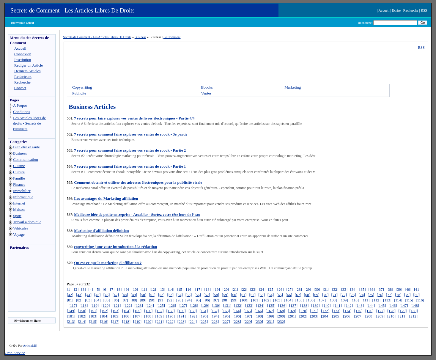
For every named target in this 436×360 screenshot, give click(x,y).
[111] (365, 300)
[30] (317, 289)
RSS (424, 10)
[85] (106, 300)
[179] (402, 311)
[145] (381, 305)
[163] (225, 311)
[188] (148, 316)
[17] (198, 289)
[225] (203, 321)
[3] (83, 289)
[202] (303, 316)
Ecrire (396, 10)
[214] (82, 321)
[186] (126, 316)
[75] (371, 295)
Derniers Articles (27, 71)
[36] (372, 289)
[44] (88, 295)
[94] (188, 300)
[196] (237, 316)
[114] (398, 300)
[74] (362, 295)
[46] (106, 295)
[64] (270, 295)
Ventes (206, 93)
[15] (180, 289)
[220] (148, 321)
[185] (115, 316)
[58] (216, 295)
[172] (325, 311)
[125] (161, 305)
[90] (152, 300)
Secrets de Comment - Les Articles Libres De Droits (72, 10)
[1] (69, 289)
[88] (134, 300)
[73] (353, 295)
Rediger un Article (28, 65)
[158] (170, 311)
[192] (192, 316)
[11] (144, 289)
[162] (214, 311)
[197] (248, 316)
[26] (280, 289)
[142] (348, 305)
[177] (380, 311)
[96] (207, 300)
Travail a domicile (27, 222)
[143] (359, 305)
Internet (19, 203)
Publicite (79, 93)
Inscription (22, 59)
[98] (225, 300)
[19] (216, 289)
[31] (326, 289)
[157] (159, 311)
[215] (93, 321)
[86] (115, 300)
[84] (97, 300)
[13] (162, 289)
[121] (116, 305)
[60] (234, 295)
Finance (19, 184)
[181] (71, 316)
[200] (281, 316)
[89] (143, 300)
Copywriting (82, 87)
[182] (82, 316)
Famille (19, 178)
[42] (70, 295)
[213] (71, 321)
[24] (262, 289)
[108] (332, 300)
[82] (79, 300)
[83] (88, 300)
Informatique (23, 197)
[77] (389, 295)
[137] (293, 305)
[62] (252, 295)
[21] (235, 289)
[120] (105, 305)
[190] (170, 316)
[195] (225, 316)
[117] (73, 305)
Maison (19, 209)
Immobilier (22, 190)
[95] (197, 300)
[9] (126, 289)
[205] (336, 316)
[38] (390, 289)
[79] (407, 295)
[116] (420, 300)
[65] (279, 295)
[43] (79, 295)
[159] (181, 311)
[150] (82, 311)
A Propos (20, 105)
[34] (353, 289)
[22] (244, 289)
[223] (181, 321)
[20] (226, 289)
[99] (234, 300)
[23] (253, 289)
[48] (125, 295)
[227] (225, 321)
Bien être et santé (26, 147)
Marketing (292, 87)
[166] (259, 311)
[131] (227, 305)
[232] (281, 321)
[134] (260, 305)
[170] (303, 311)
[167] (270, 311)
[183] (93, 316)
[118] (84, 305)
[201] (292, 316)
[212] (413, 316)
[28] (298, 289)
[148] (415, 305)
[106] (310, 300)
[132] (238, 305)
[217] (115, 321)
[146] (393, 305)
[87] (125, 300)
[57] (207, 295)
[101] (255, 300)
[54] (179, 295)
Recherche (410, 10)
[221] (159, 321)
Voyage (19, 234)
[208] (369, 316)
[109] (343, 300)
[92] (170, 300)
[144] (370, 305)
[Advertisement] (26, 282)
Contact (20, 88)
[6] (105, 289)
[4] (91, 289)
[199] (270, 316)
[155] (137, 311)
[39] (399, 289)
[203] (314, 316)
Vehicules (20, 228)
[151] (93, 311)
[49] (134, 295)
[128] (194, 305)
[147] (404, 305)
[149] (71, 311)
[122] (127, 305)
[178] (391, 311)
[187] (137, 316)
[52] (161, 295)
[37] (380, 289)
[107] (321, 300)
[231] (270, 321)
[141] (337, 305)
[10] (135, 289)
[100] (244, 300)
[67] (298, 295)
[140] (326, 305)
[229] (248, 321)
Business (20, 153)
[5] (98, 289)
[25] (271, 289)
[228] (237, 321)
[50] (143, 295)
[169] (292, 311)
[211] (402, 316)
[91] (161, 300)
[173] (336, 311)
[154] (126, 311)
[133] (249, 305)
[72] (343, 295)
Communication (25, 159)
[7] (112, 289)
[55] (188, 295)
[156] (148, 311)
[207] (358, 316)
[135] (271, 305)
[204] (325, 316)
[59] (225, 295)
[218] (126, 321)
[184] (104, 316)
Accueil (383, 10)
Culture (19, 172)
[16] (189, 289)
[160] (192, 311)
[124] (150, 305)
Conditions (21, 111)
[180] (413, 311)
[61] (243, 295)
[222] (170, 321)
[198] (259, 316)
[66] (289, 295)
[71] (334, 295)
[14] (171, 289)
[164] (237, 311)
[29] (308, 289)
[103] (277, 300)
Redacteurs (23, 76)
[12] (152, 289)
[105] (299, 300)
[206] (347, 316)
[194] (214, 316)
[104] (288, 300)
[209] (380, 316)
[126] (172, 305)
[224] (192, 321)
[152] (104, 311)
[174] (347, 311)
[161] (203, 311)
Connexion (22, 54)
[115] (409, 300)
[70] (325, 295)
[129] (205, 305)
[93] (179, 300)
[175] (358, 311)
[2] (76, 289)
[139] (315, 305)
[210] (391, 316)
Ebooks (207, 87)
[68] (307, 295)
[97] (216, 300)
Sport (17, 215)
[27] (289, 289)
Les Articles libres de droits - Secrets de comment (29, 123)
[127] (183, 305)
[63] (261, 295)
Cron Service (15, 352)
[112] (376, 300)
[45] (97, 295)
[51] (152, 295)
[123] (139, 305)
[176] (369, 311)
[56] (197, 295)
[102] (266, 300)
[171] (314, 311)
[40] (408, 289)
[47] (115, 295)
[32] (335, 289)
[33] (344, 289)
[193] (203, 316)
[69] (316, 295)
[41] (417, 289)
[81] (70, 300)
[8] (119, 289)
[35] (362, 289)
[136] (282, 305)
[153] (115, 311)
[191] (181, 316)
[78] (398, 295)
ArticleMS (30, 345)
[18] (207, 289)
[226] (214, 321)
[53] (170, 295)
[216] (104, 321)
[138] (304, 305)
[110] (354, 300)
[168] (281, 311)
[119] (94, 305)
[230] (259, 321)
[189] (159, 316)
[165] (248, 311)
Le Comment (172, 37)
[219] (137, 321)
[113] (387, 300)
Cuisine (19, 166)
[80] (416, 295)
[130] (216, 305)
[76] (380, 295)
